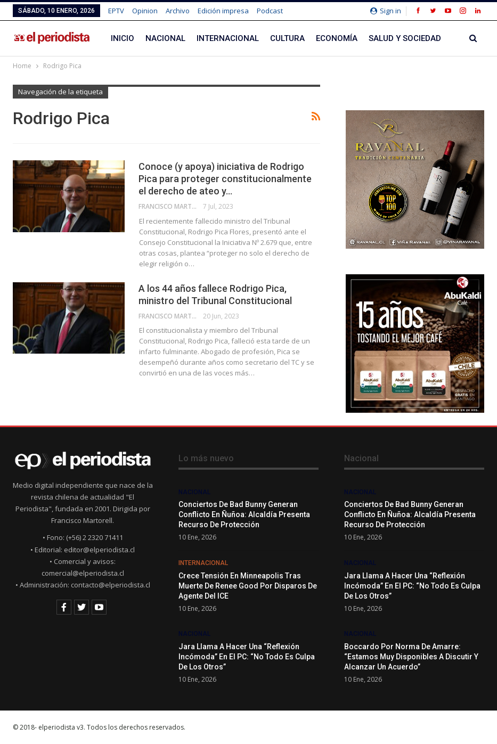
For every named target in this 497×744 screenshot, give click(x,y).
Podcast (270, 10)
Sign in (385, 10)
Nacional (165, 38)
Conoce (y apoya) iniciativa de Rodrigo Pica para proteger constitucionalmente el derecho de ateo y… (225, 179)
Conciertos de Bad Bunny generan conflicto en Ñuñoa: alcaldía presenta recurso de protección (244, 514)
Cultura (287, 38)
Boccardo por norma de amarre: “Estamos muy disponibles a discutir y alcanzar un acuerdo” (411, 656)
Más (377, 38)
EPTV (116, 10)
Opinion (145, 10)
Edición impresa (223, 10)
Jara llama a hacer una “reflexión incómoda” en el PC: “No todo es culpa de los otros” (246, 656)
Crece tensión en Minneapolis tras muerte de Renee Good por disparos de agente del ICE (247, 585)
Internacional (228, 38)
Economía (336, 38)
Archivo (178, 10)
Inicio (122, 38)
